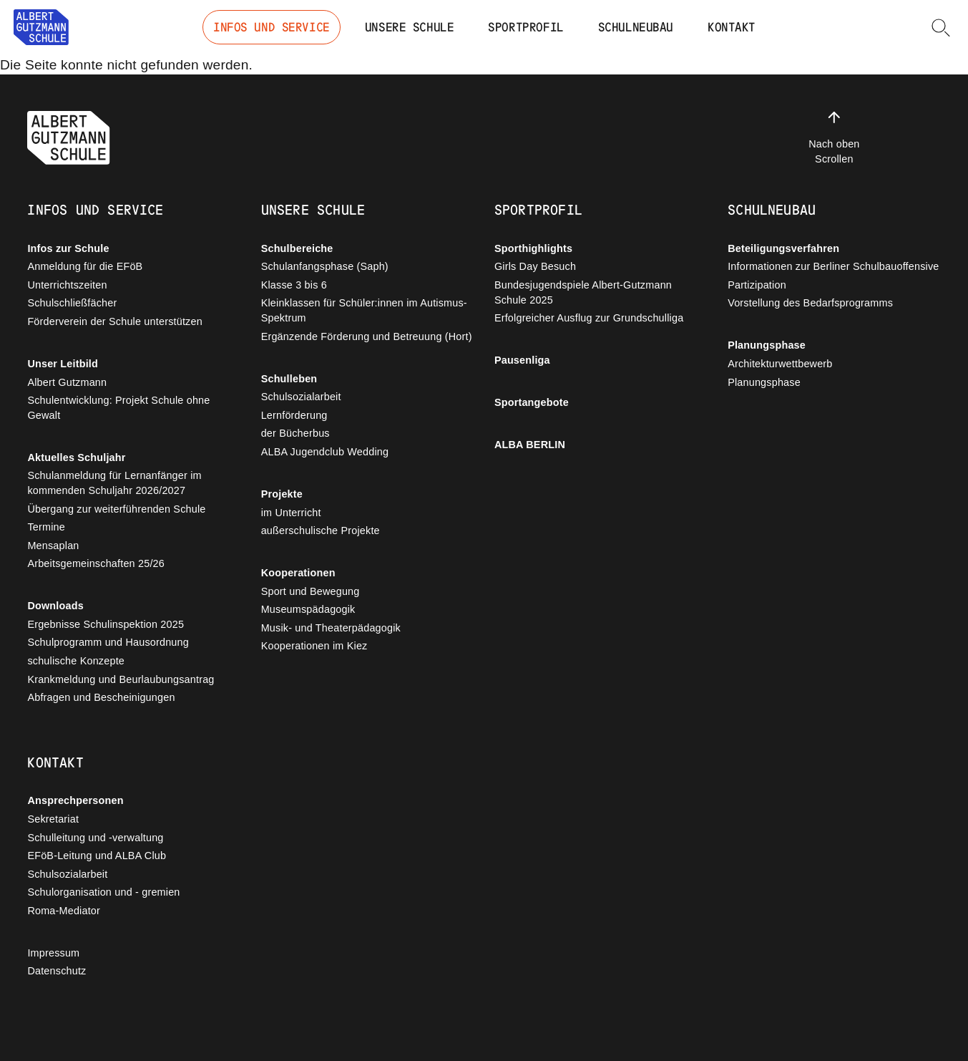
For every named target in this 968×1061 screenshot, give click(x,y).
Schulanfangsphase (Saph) (324, 266)
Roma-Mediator (63, 910)
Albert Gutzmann (67, 382)
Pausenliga (522, 360)
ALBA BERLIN (529, 444)
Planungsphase (767, 345)
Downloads (55, 605)
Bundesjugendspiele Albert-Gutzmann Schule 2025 (583, 292)
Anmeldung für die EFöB (84, 266)
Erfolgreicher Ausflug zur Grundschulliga (588, 318)
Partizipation (757, 285)
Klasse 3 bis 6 (294, 285)
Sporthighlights (533, 248)
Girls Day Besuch (535, 266)
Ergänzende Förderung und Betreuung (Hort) (366, 336)
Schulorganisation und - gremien (103, 892)
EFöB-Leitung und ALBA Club (96, 855)
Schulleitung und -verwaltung (95, 837)
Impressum (53, 953)
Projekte (282, 494)
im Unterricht (291, 512)
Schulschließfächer (72, 303)
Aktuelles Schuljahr (76, 457)
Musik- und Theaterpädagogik (331, 628)
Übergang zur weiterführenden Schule (116, 509)
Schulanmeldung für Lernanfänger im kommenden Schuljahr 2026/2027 (114, 483)
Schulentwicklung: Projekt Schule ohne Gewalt (118, 407)
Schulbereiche (297, 248)
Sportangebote (531, 402)
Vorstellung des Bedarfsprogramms (810, 303)
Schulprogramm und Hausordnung (108, 642)
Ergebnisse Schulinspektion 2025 (105, 624)
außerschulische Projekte (320, 530)
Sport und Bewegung (310, 591)
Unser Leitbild (62, 363)
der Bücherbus (295, 433)
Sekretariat (53, 819)
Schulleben (289, 378)
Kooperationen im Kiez (314, 645)
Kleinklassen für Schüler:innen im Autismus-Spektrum (364, 310)
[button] (940, 27)
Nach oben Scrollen (833, 136)
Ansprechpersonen (75, 800)
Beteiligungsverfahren (783, 248)
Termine (46, 527)
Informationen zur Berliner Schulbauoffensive (833, 266)
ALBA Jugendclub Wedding (325, 451)
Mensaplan (53, 545)
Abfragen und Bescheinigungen (101, 697)
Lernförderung (294, 415)
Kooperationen (298, 572)
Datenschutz (56, 971)
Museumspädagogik (308, 609)
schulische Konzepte (75, 661)
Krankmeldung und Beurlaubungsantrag (120, 679)
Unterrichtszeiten (67, 285)
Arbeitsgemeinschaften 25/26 (96, 563)
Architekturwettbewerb (780, 363)
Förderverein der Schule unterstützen (114, 321)
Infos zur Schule (68, 248)
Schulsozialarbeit (301, 396)
